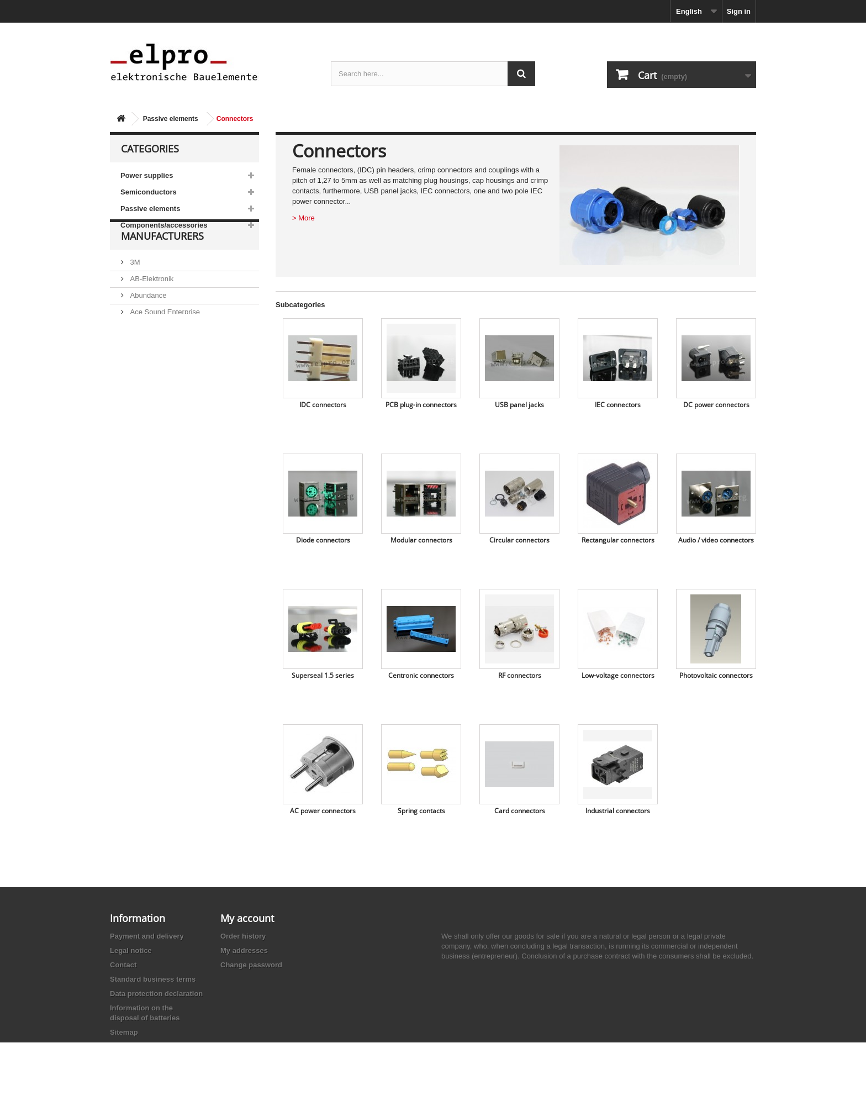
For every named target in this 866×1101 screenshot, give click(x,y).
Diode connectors (323, 540)
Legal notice (131, 950)
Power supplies (146, 175)
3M (134, 288)
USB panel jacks (519, 404)
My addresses (244, 950)
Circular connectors (519, 540)
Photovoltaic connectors (716, 675)
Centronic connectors (421, 675)
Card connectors (519, 810)
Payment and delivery (147, 936)
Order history (243, 936)
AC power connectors (323, 810)
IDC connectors (322, 404)
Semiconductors (148, 192)
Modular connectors (421, 540)
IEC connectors (618, 404)
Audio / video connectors (716, 540)
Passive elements (170, 119)
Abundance (147, 321)
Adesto (140, 371)
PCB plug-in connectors (421, 404)
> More (303, 218)
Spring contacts (421, 810)
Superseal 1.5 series (323, 675)
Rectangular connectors (618, 540)
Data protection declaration (156, 993)
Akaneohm (146, 387)
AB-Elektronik (150, 305)
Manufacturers (162, 266)
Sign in (739, 11)
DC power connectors (716, 404)
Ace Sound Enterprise (164, 338)
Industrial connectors (617, 810)
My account (247, 918)
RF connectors (519, 675)
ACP (136, 354)
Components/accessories (164, 225)
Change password (251, 965)
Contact (123, 965)
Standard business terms (153, 979)
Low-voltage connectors (618, 675)
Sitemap (124, 1032)
